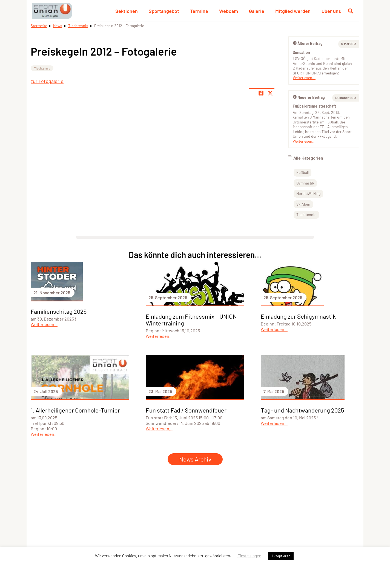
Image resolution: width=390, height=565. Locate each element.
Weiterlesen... (304, 77)
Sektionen (126, 11)
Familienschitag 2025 (59, 311)
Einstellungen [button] (249, 555)
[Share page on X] (270, 93)
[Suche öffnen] (351, 11)
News (57, 25)
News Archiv (195, 459)
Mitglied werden (293, 11)
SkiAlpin (303, 204)
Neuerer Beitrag (309, 97)
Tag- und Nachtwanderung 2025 (302, 410)
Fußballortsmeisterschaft (314, 106)
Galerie (256, 11)
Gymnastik (305, 183)
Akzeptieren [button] (280, 556)
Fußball (302, 172)
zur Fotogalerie (47, 81)
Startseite (39, 25)
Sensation (301, 52)
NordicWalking (308, 193)
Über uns (331, 11)
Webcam (228, 11)
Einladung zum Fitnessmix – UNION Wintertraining (191, 320)
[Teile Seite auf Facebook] (261, 93)
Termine (199, 11)
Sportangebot (164, 11)
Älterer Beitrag (308, 43)
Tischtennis (78, 25)
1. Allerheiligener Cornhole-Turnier (75, 410)
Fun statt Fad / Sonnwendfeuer (186, 410)
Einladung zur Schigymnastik (298, 316)
